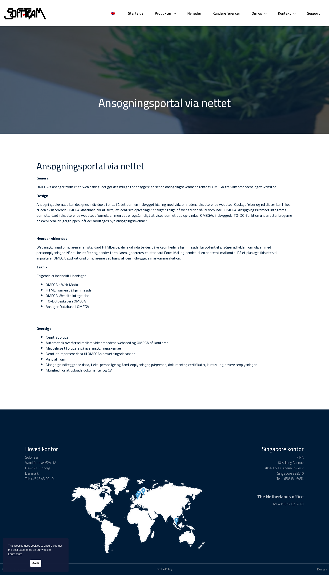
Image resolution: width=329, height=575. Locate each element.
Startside (135, 13)
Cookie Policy (164, 569)
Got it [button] (35, 563)
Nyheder (194, 13)
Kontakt (287, 13)
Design (322, 569)
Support (313, 13)
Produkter (165, 13)
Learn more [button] (15, 554)
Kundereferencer (226, 13)
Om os (259, 13)
